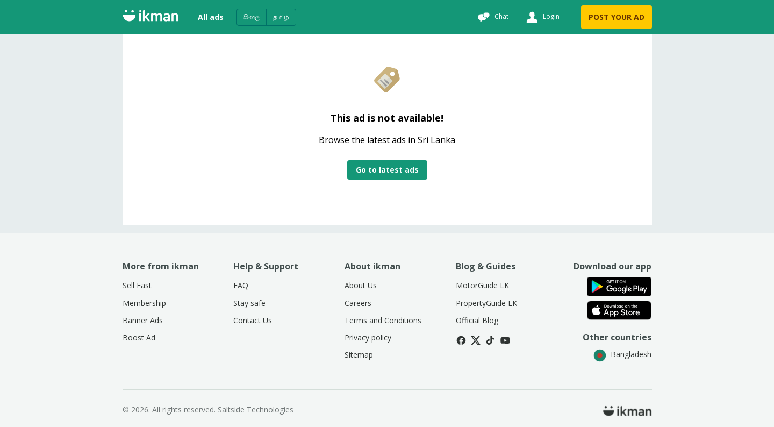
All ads (211, 17)
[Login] (542, 17)
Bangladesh (622, 354)
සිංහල (251, 17)
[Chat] (491, 17)
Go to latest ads (387, 170)
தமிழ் (281, 17)
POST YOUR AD (616, 17)
